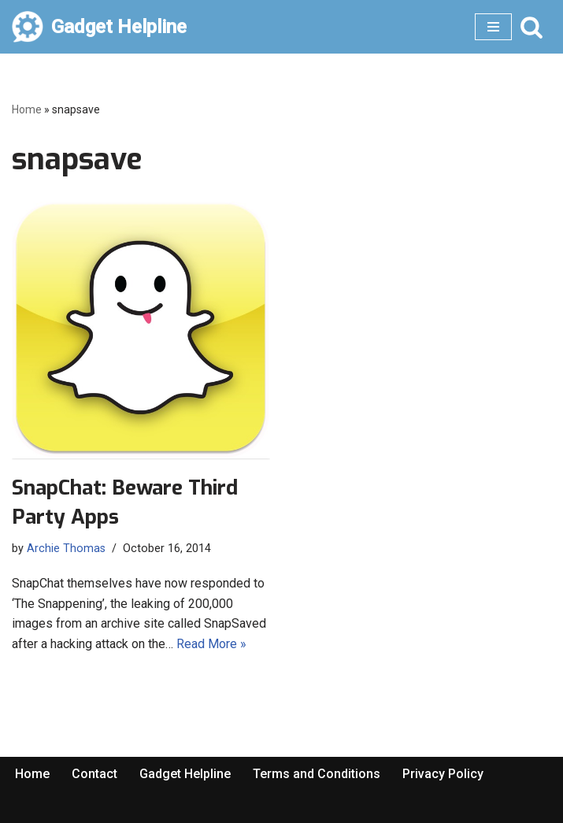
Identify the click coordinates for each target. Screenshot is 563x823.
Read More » (211, 643)
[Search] (531, 27)
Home (27, 109)
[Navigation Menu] (493, 26)
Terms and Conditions (316, 773)
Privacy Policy (442, 773)
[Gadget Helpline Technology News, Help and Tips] (99, 27)
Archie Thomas (66, 548)
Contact (94, 773)
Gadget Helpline (185, 773)
